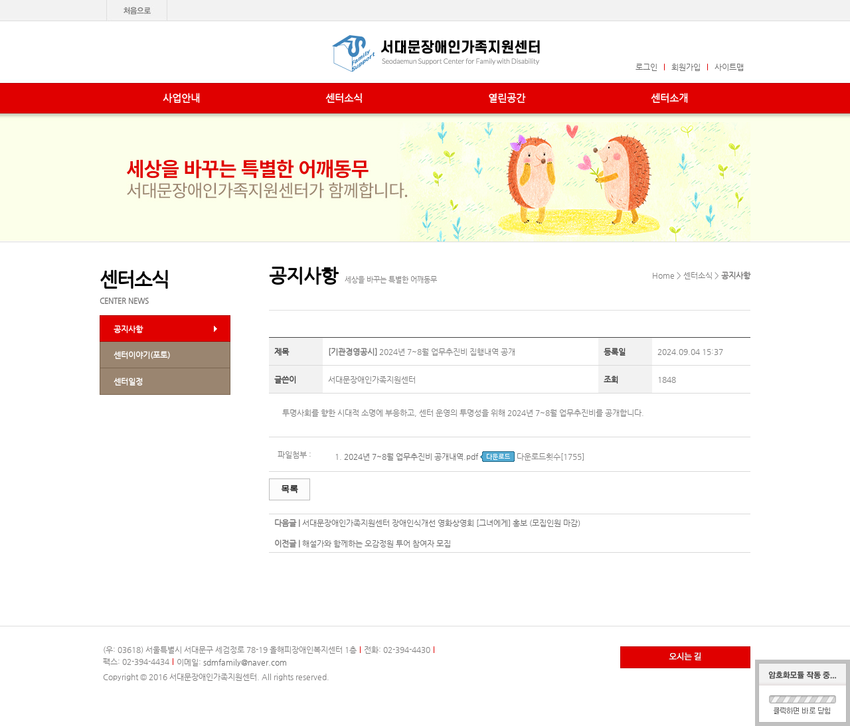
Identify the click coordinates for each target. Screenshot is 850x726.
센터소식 (344, 98)
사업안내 (181, 98)
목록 (289, 489)
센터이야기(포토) (142, 355)
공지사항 (128, 329)
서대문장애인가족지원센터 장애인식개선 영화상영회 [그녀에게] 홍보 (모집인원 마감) (441, 523)
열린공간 (506, 98)
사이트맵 (729, 67)
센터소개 (669, 98)
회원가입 (686, 67)
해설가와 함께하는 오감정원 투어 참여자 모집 (376, 543)
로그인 (646, 67)
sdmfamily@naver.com (245, 662)
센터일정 (128, 381)
